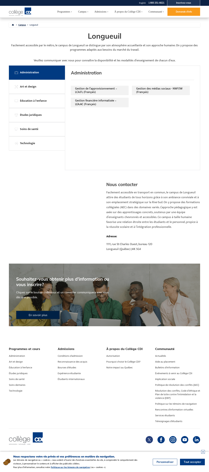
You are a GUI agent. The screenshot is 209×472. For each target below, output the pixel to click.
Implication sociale (165, 379)
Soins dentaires (17, 385)
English (142, 3)
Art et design (16, 362)
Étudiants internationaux (71, 379)
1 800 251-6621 (156, 2)
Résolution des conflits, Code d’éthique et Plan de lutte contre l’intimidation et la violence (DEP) (177, 394)
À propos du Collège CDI (127, 11)
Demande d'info (184, 11)
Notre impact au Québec (119, 367)
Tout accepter (192, 462)
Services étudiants (165, 415)
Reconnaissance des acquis (72, 362)
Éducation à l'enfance (20, 367)
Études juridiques (18, 373)
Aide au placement (165, 362)
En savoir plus (38, 315)
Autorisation (113, 356)
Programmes (63, 11)
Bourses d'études (67, 367)
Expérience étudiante (69, 373)
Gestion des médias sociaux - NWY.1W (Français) (159, 90)
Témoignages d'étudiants (168, 421)
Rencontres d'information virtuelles (174, 410)
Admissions (100, 11)
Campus (82, 11)
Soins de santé (16, 379)
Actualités (160, 356)
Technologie (15, 391)
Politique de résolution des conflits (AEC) (177, 385)
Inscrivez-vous (183, 2)
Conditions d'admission (70, 356)
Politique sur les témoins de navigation (176, 404)
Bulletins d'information (167, 367)
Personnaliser (165, 462)
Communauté (155, 11)
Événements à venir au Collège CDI (173, 373)
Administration (17, 356)
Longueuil (34, 25)
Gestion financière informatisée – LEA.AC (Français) (95, 102)
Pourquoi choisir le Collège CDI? (123, 362)
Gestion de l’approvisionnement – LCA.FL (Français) (96, 90)
